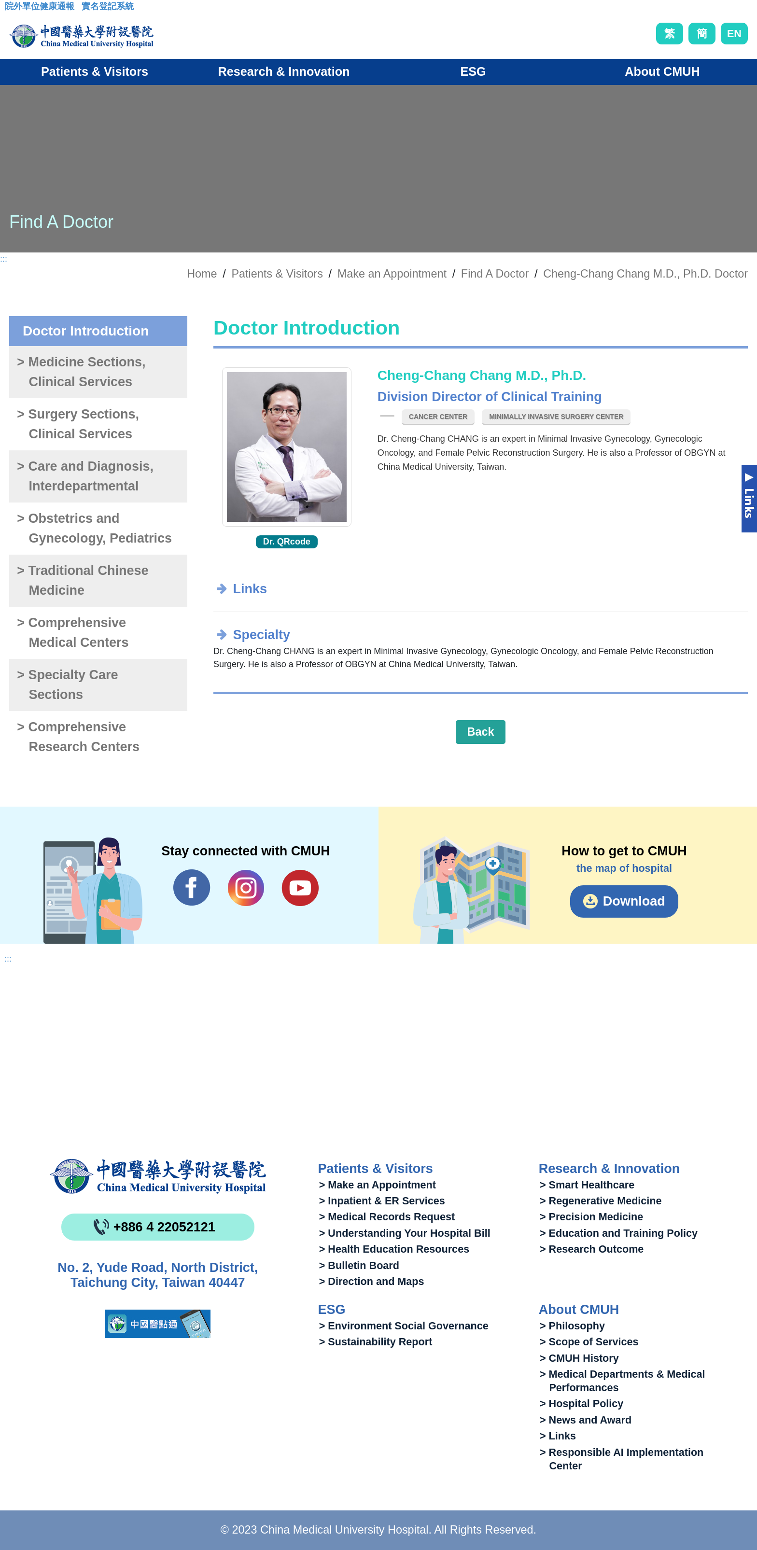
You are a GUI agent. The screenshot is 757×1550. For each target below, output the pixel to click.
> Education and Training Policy (619, 1233)
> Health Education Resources (394, 1249)
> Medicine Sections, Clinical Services (81, 372)
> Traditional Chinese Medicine (82, 580)
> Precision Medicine (591, 1217)
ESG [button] (473, 71)
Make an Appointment (392, 273)
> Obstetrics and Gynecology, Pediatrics (94, 528)
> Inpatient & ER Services (382, 1201)
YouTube (300, 887)
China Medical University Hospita (158, 1176)
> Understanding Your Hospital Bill (405, 1233)
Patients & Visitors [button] (94, 71)
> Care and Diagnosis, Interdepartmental (85, 476)
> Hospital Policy (581, 1403)
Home (202, 273)
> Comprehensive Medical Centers (72, 632)
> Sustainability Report (376, 1342)
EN (734, 34)
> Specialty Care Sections (67, 685)
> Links (558, 1436)
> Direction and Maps (371, 1281)
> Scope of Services (589, 1342)
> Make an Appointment (377, 1185)
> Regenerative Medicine (601, 1201)
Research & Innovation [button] (284, 71)
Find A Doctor (495, 273)
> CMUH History (579, 1358)
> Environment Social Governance (404, 1326)
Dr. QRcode (286, 541)
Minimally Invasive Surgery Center (556, 416)
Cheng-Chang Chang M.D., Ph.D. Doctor (645, 273)
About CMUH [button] (662, 71)
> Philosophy (572, 1326)
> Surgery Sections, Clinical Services (78, 424)
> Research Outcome (592, 1249)
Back (480, 732)
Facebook (191, 887)
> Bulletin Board (359, 1265)
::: (12, 9)
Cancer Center (438, 416)
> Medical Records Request (387, 1217)
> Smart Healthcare (587, 1185)
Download (634, 901)
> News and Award (585, 1420)
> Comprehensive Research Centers (78, 737)
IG (246, 888)
